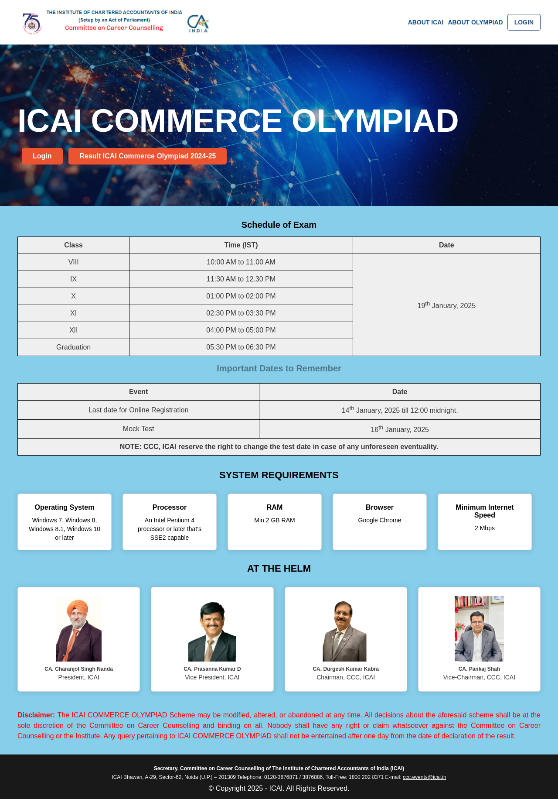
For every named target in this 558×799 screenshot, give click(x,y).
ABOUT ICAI (426, 22)
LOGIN (524, 22)
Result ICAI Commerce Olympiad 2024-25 (147, 156)
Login (42, 156)
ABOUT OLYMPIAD (475, 22)
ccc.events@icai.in (424, 777)
